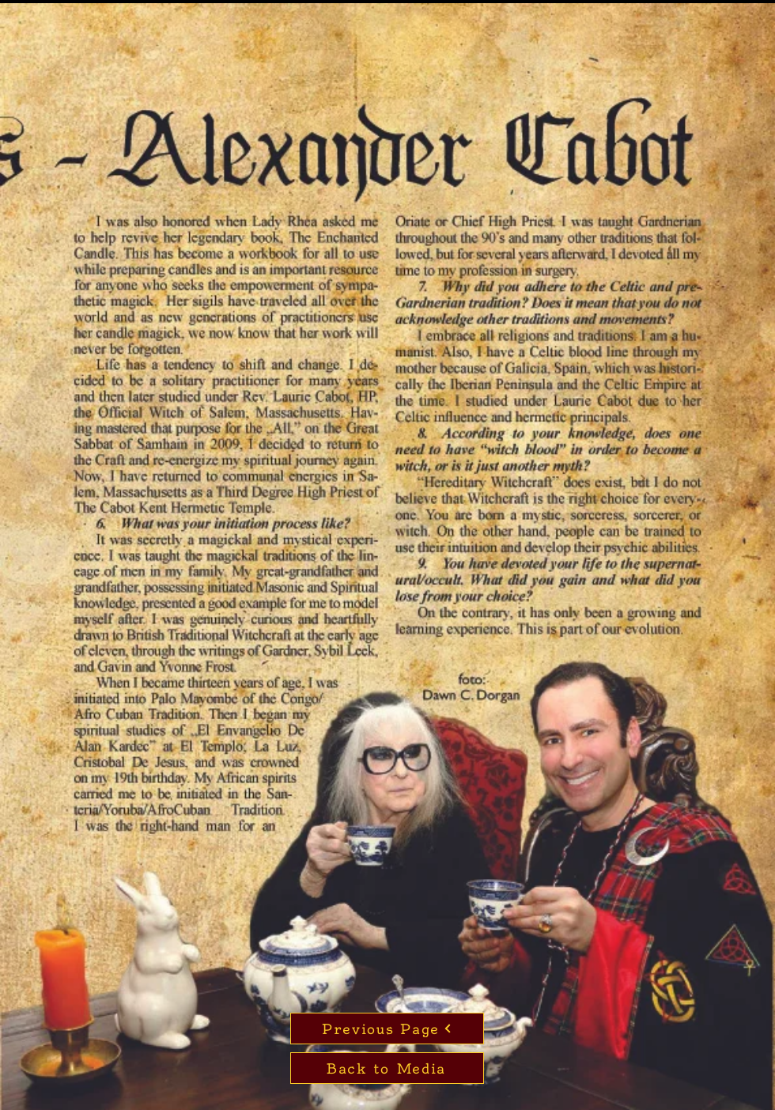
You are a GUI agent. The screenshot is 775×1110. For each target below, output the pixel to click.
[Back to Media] (387, 1068)
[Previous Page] (387, 1028)
